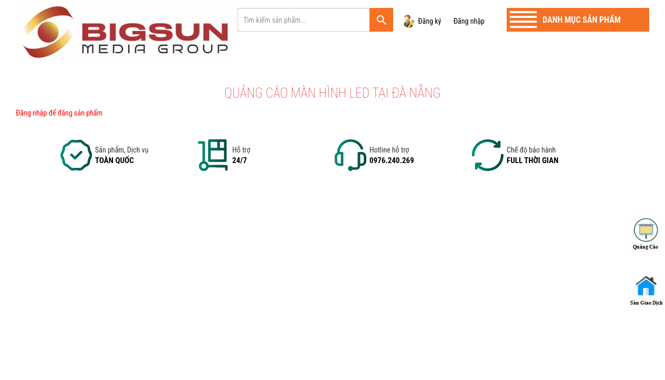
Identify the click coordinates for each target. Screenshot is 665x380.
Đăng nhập (468, 21)
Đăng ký (429, 21)
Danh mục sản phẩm (582, 20)
